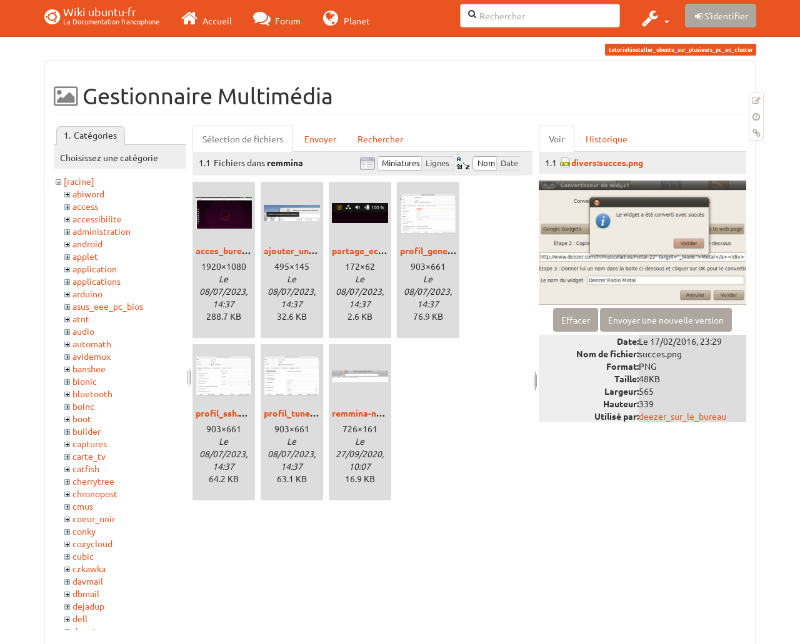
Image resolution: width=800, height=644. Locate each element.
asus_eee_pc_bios (107, 306)
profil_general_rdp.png (447, 250)
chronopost (95, 493)
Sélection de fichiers (242, 138)
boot (81, 418)
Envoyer (320, 138)
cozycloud (92, 543)
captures (89, 443)
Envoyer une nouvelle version (666, 319)
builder (86, 431)
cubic (83, 556)
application (94, 268)
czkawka (89, 568)
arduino (87, 293)
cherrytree (93, 481)
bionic (84, 381)
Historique (607, 138)
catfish (85, 468)
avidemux (91, 356)
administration (101, 231)
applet (85, 256)
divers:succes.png (607, 162)
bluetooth (92, 393)
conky (84, 531)
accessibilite (97, 218)
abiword (88, 193)
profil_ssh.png (225, 413)
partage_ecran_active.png (385, 250)
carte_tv (89, 456)
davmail (87, 581)
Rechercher (380, 138)
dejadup (88, 606)
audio (83, 331)
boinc (83, 406)
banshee (89, 368)
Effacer (575, 319)
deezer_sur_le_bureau (682, 416)
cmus (82, 506)
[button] (654, 18)
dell (80, 618)
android (87, 243)
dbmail (85, 593)
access (85, 206)
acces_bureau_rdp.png (241, 250)
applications (96, 281)
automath (91, 343)
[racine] (79, 181)
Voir (556, 138)
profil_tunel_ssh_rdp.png (315, 413)
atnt (80, 318)
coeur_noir (93, 518)
